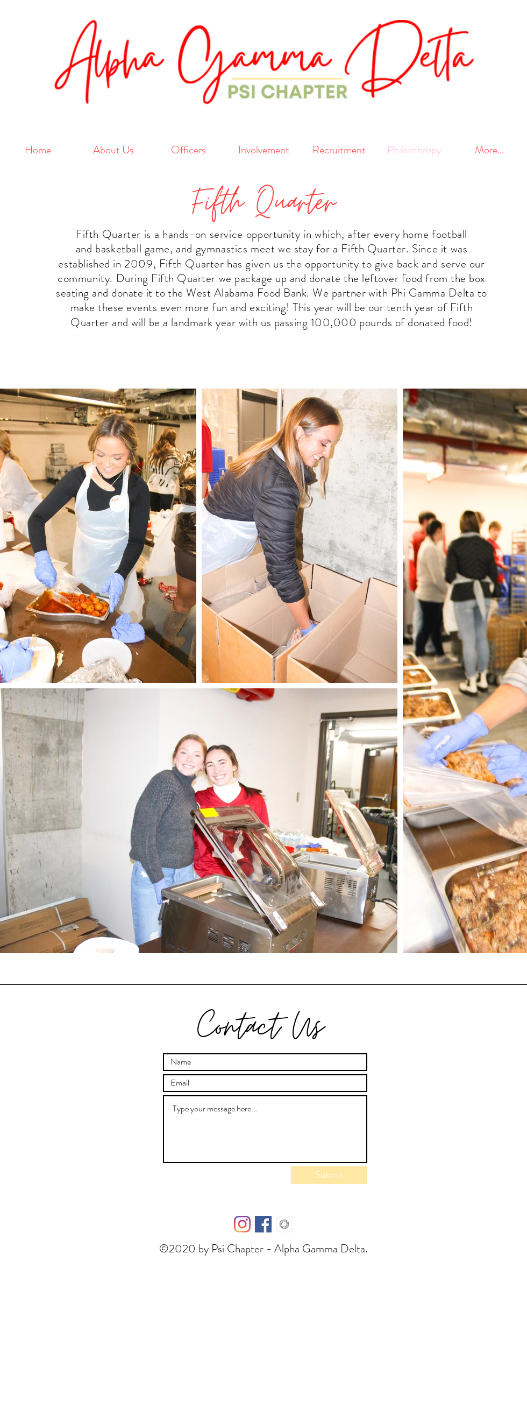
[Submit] (329, 1175)
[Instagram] (242, 1224)
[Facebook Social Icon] (263, 1224)
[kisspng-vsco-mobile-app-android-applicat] (284, 1224)
